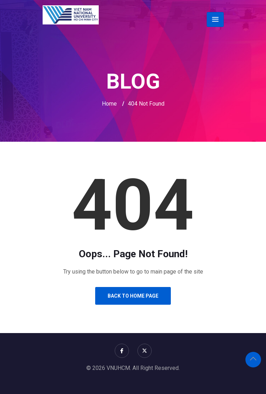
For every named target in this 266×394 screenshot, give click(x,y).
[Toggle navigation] (215, 19)
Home (109, 103)
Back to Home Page (133, 296)
